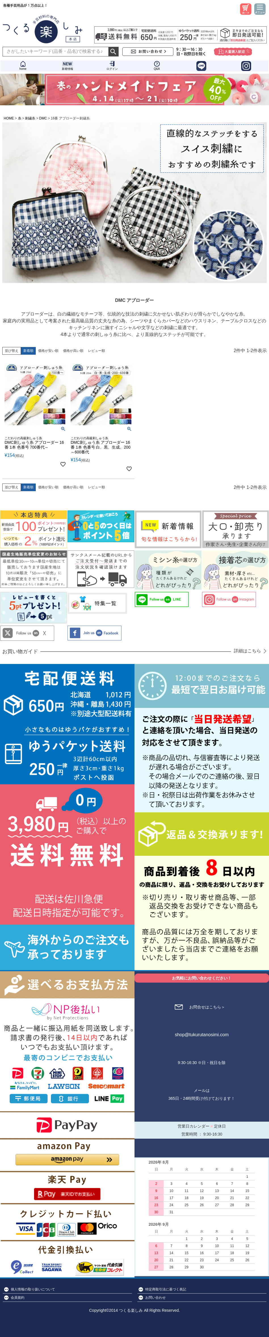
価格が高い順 (73, 351)
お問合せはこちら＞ (207, 1007)
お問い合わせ (155, 1298)
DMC (43, 118)
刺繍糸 (30, 118)
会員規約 (17, 1298)
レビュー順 (96, 351)
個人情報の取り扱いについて (33, 1289)
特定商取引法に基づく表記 (165, 1289)
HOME (9, 118)
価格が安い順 (48, 351)
